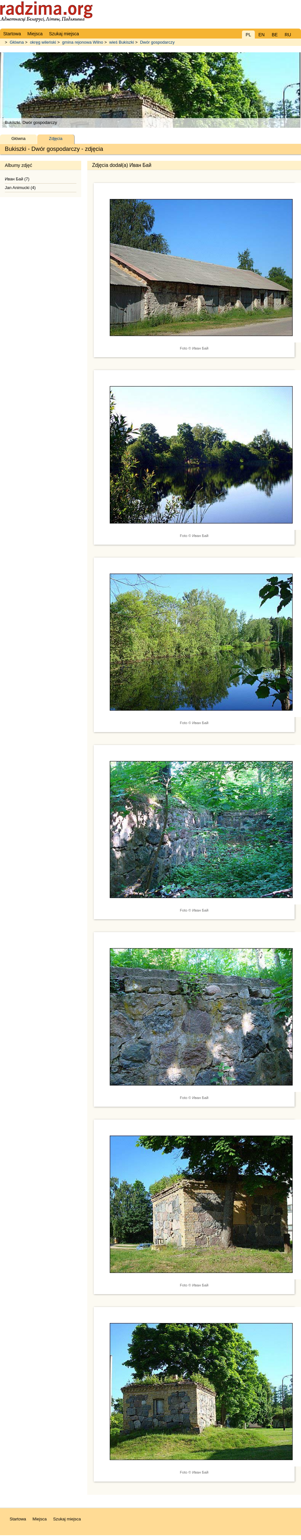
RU (288, 34)
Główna (17, 42)
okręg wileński (43, 42)
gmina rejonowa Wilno (82, 42)
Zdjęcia (56, 138)
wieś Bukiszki (121, 42)
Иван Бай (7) (17, 179)
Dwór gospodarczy (157, 42)
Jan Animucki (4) (20, 187)
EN (261, 34)
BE (275, 34)
